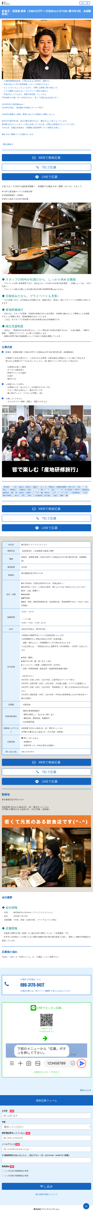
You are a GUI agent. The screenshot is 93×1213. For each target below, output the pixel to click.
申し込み (46, 1186)
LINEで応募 (46, 177)
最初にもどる (85, 1090)
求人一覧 (84, 3)
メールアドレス (11, 1144)
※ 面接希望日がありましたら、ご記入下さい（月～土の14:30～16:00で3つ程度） (36, 1155)
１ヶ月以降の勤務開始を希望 (15, 1175)
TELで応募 (47, 167)
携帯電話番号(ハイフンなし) (16, 1133)
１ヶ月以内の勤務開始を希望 (15, 1171)
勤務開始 (8, 1166)
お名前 (8, 1110)
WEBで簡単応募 (46, 157)
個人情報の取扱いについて (46, 1194)
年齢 (4, 1122)
